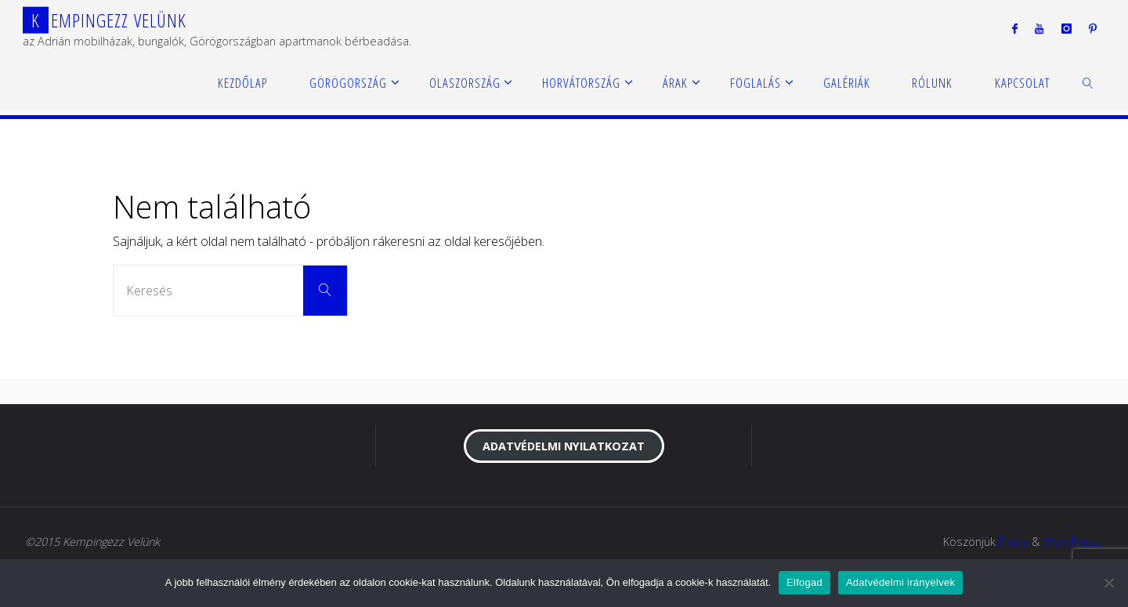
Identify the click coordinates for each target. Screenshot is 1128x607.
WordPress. (1073, 541)
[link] (1088, 82)
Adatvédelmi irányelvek (900, 582)
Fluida (1014, 541)
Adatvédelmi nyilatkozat (564, 446)
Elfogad (804, 582)
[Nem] (1108, 583)
